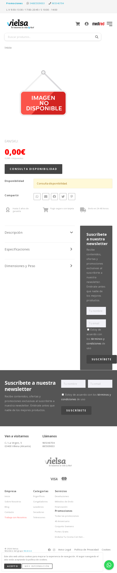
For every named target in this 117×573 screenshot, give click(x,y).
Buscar (96, 37)
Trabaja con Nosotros (16, 517)
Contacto (9, 512)
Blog (7, 507)
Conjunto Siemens (64, 526)
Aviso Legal (64, 549)
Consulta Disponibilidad (33, 169)
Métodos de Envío (64, 502)
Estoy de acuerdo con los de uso (96, 339)
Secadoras (38, 512)
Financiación (61, 507)
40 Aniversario (62, 521)
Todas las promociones (67, 516)
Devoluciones (62, 496)
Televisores (39, 517)
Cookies (106, 549)
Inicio (8, 47)
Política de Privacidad (86, 549)
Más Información (37, 566)
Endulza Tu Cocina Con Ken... (69, 537)
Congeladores (40, 502)
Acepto (12, 566)
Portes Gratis (62, 532)
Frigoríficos (39, 496)
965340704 (58, 3)
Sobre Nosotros (13, 502)
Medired (28, 551)
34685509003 (37, 3)
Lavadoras (38, 507)
